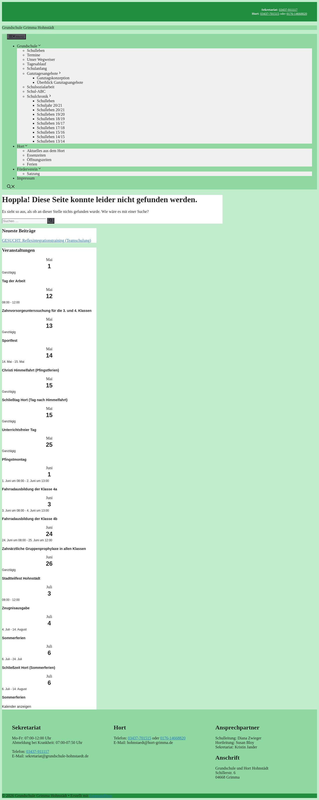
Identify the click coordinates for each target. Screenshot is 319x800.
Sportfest (9, 341)
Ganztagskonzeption (53, 78)
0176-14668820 (297, 13)
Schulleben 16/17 (51, 123)
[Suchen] (50, 220)
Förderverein (29, 169)
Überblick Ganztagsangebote (60, 82)
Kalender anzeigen (16, 707)
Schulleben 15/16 (51, 132)
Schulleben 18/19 (51, 119)
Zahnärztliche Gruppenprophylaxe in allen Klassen (44, 549)
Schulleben (36, 50)
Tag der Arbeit (13, 281)
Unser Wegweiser (41, 59)
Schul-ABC (36, 91)
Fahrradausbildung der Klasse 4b (29, 519)
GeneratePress (100, 796)
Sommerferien (13, 638)
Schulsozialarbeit (40, 87)
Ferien (32, 164)
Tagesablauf (36, 64)
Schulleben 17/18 (51, 128)
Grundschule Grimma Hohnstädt (28, 27)
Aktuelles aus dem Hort (46, 151)
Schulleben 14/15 (51, 137)
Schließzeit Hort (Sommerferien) (28, 668)
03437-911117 (288, 9)
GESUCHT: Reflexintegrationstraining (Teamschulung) (46, 240)
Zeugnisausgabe (15, 608)
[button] (11, 187)
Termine (33, 55)
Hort (22, 146)
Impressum (26, 178)
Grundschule (29, 46)
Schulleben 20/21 (51, 110)
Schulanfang (37, 68)
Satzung (33, 174)
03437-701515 (269, 13)
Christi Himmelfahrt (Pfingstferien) (30, 370)
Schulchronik (39, 96)
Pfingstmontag (14, 459)
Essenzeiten (36, 155)
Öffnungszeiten (39, 160)
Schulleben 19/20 (51, 114)
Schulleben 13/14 (51, 141)
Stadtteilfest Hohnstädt (21, 578)
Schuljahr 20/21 (49, 105)
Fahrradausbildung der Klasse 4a (29, 489)
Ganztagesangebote (44, 73)
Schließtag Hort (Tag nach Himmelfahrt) (35, 400)
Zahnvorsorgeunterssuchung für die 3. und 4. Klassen (46, 311)
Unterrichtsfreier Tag (19, 430)
